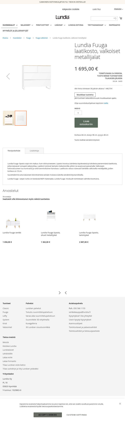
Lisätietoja (34, 150)
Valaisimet (7, 327)
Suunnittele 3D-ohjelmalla (37, 319)
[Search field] (104, 18)
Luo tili (97, 9)
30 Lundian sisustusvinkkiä (38, 327)
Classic (6, 308)
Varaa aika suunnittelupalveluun (40, 316)
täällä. (106, 103)
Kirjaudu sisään (70, 9)
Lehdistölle (7, 353)
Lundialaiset (8, 350)
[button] (118, 9)
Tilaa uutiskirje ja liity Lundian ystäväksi (20, 368)
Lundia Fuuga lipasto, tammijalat (88, 233)
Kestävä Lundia (9, 346)
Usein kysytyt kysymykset (80, 319)
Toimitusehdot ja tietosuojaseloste (84, 331)
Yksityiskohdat (14, 150)
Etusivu (5, 38)
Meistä (6, 342)
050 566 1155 (79, 308)
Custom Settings (77, 415)
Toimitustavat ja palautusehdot (83, 327)
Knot (5, 323)
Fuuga (28, 38)
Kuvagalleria (31, 323)
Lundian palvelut (33, 308)
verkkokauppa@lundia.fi (79, 312)
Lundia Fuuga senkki (12, 232)
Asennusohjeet (75, 323)
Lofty (5, 316)
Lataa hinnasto (9, 361)
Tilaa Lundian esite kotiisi (14, 365)
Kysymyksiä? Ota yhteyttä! (80, 316)
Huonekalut (17, 38)
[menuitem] (9, 25)
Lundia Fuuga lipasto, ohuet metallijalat (50, 233)
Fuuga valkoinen (42, 38)
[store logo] (62, 17)
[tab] (14, 151)
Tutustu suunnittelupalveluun (39, 312)
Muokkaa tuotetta (85, 94)
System (6, 319)
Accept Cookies (48, 415)
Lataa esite (7, 357)
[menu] (62, 27)
